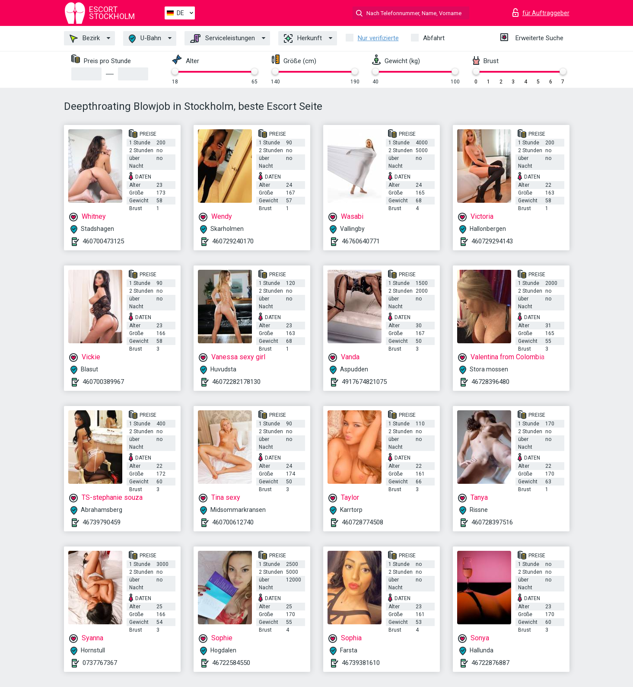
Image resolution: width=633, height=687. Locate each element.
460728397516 (492, 522)
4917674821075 (364, 382)
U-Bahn (145, 38)
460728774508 (362, 522)
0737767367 (100, 663)
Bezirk (85, 38)
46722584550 (231, 663)
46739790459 (102, 522)
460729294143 (492, 241)
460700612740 (233, 522)
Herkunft (303, 38)
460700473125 (103, 241)
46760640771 (361, 241)
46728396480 (490, 382)
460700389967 (103, 382)
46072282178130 (236, 382)
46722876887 (490, 663)
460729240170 (233, 241)
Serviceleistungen (222, 38)
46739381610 (361, 663)
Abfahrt (434, 38)
